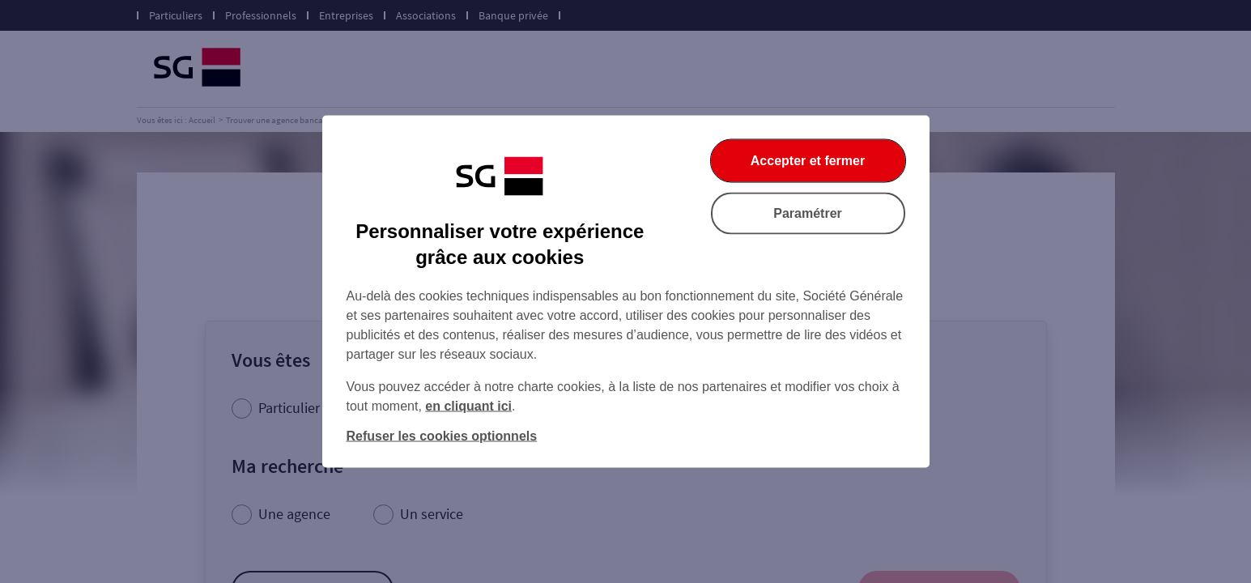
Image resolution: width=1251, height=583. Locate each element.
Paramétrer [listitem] (807, 213)
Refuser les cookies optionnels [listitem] (442, 436)
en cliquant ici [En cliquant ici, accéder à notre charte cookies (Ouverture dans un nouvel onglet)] (468, 406)
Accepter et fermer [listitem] (808, 161)
